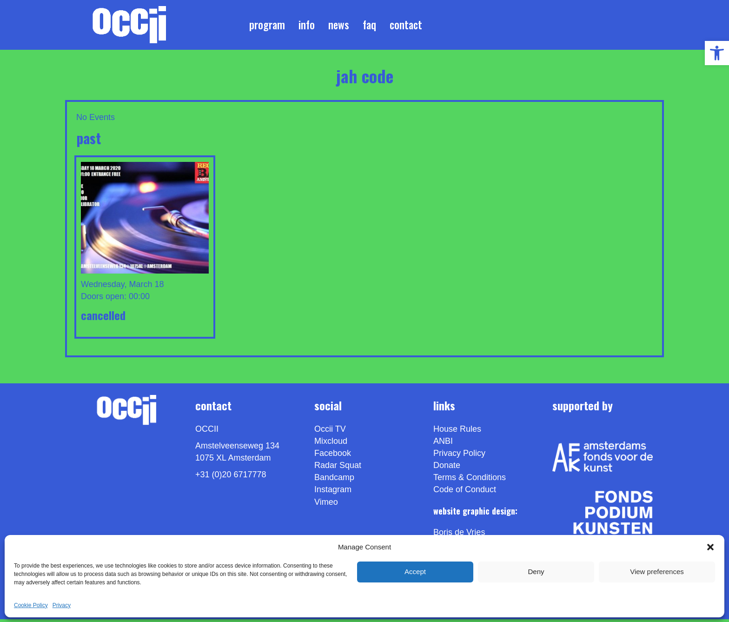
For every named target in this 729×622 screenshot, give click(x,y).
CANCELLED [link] (103, 317)
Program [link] (267, 26)
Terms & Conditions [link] (469, 480)
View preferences (657, 571)
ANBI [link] (443, 444)
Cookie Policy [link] (31, 605)
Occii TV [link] (330, 432)
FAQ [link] (369, 26)
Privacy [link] (62, 605)
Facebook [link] (332, 456)
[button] (710, 547)
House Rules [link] (457, 432)
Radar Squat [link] (337, 468)
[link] (717, 53)
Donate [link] (446, 468)
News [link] (338, 26)
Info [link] (306, 26)
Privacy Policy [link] (459, 456)
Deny (536, 571)
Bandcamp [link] (334, 480)
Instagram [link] (332, 492)
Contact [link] (406, 26)
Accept (415, 571)
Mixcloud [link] (330, 444)
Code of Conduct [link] (464, 492)
